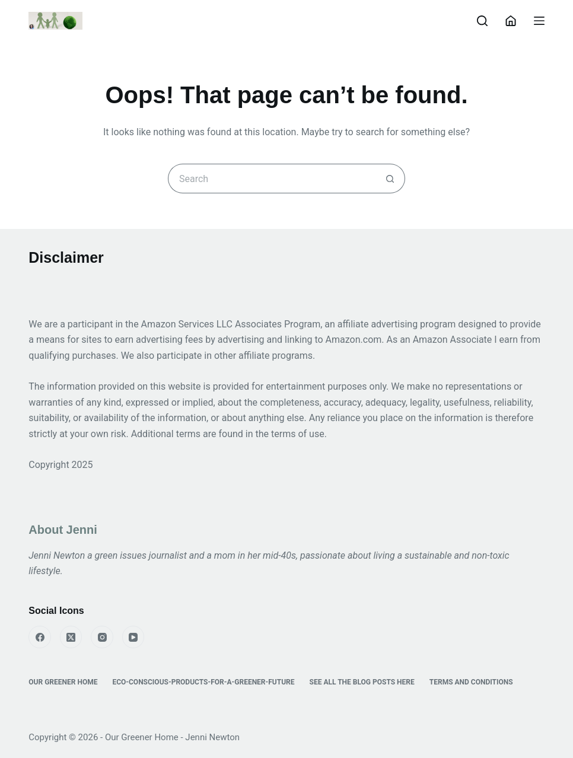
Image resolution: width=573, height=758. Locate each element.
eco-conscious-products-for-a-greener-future (203, 682)
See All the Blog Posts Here (362, 682)
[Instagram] (102, 637)
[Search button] (390, 178)
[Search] (482, 20)
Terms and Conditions (471, 682)
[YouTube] (133, 637)
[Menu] (539, 20)
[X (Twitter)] (71, 637)
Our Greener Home (62, 682)
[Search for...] (271, 178)
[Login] (510, 20)
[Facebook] (39, 637)
